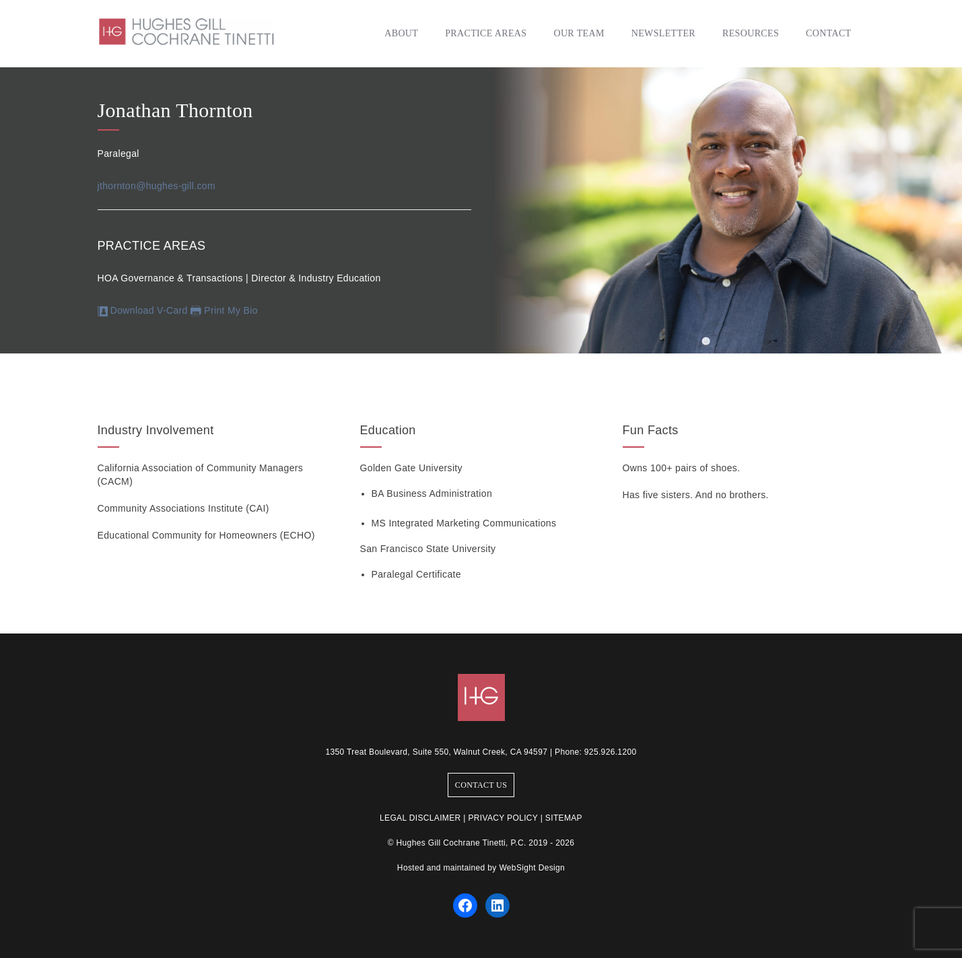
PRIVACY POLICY (503, 818)
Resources (750, 33)
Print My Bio (231, 310)
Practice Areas (485, 33)
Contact (828, 33)
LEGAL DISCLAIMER (420, 818)
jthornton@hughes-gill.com (157, 185)
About (401, 33)
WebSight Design (532, 868)
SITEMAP (563, 818)
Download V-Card (143, 310)
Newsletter (663, 33)
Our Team (578, 33)
